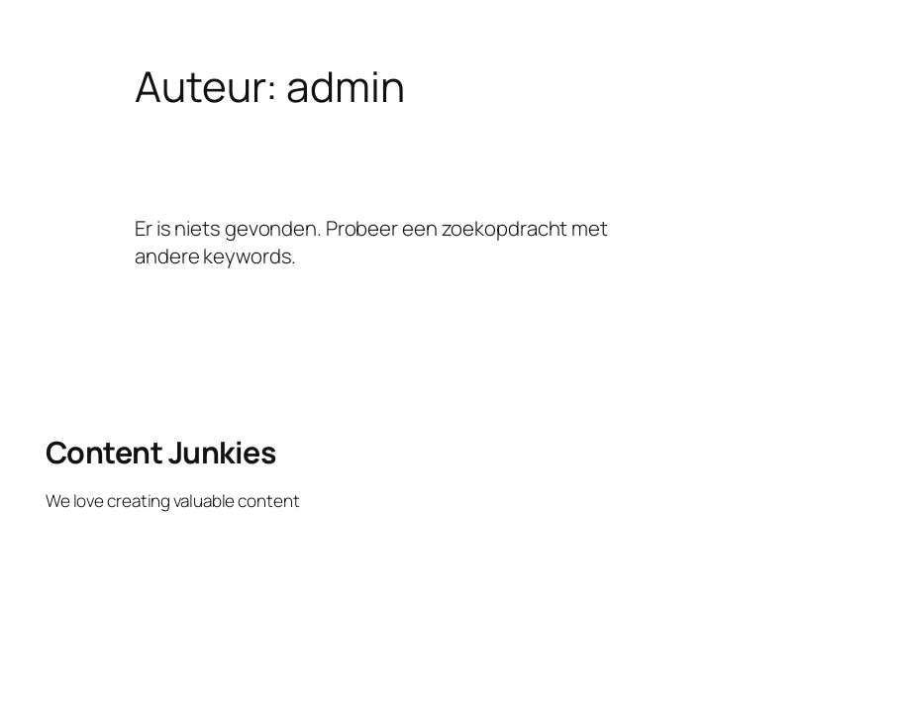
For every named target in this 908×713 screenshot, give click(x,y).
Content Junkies (161, 452)
